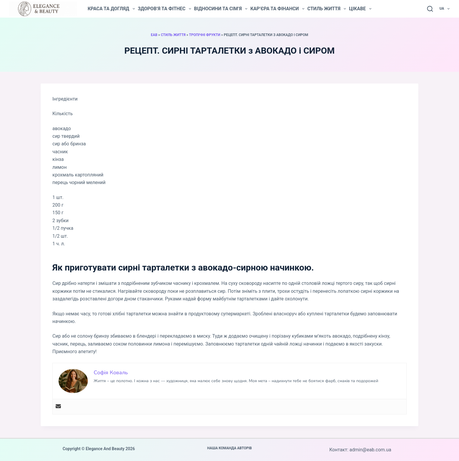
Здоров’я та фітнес (164, 8)
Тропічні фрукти (204, 35)
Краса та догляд (111, 8)
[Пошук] (430, 9)
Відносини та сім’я (220, 8)
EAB (154, 35)
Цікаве (360, 8)
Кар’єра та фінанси (277, 8)
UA (444, 8)
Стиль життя (326, 8)
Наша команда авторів (229, 448)
